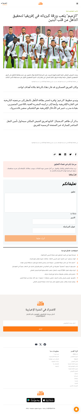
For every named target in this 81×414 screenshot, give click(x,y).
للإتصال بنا (56, 364)
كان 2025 (75, 354)
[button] (76, 409)
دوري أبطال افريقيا (73, 364)
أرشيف (57, 366)
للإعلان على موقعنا (54, 359)
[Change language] (4, 3)
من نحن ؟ (56, 354)
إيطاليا (76, 378)
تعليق (73, 192)
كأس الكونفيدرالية (72, 11)
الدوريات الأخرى (74, 386)
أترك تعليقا (40, 238)
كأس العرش (74, 361)
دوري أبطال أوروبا (73, 368)
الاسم (73, 217)
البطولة (76, 359)
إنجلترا (76, 373)
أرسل (40, 329)
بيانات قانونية (55, 361)
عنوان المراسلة (69, 226)
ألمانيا (76, 383)
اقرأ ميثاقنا (72, 175)
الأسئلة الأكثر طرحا (54, 356)
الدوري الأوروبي (74, 371)
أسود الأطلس (74, 356)
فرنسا (76, 381)
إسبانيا (76, 376)
